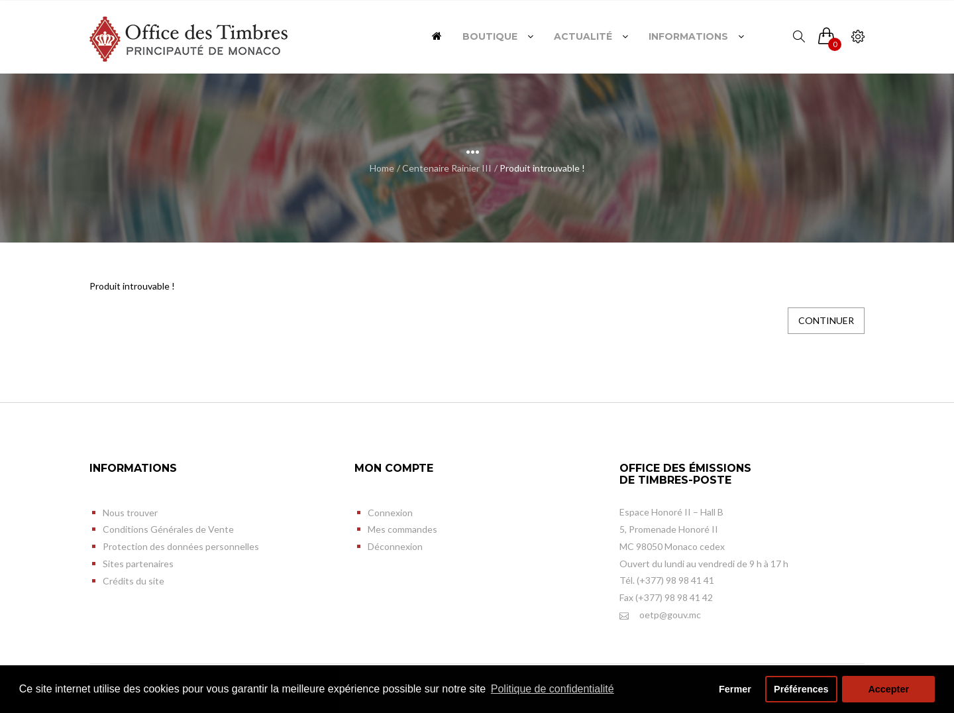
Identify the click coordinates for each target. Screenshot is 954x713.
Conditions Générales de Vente (168, 529)
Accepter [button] (888, 689)
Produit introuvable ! (542, 168)
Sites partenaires (138, 563)
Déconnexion (395, 546)
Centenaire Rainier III (447, 168)
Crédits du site (133, 580)
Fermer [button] (735, 689)
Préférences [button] (801, 689)
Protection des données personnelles (181, 546)
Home (382, 168)
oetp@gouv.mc (660, 615)
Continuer (826, 320)
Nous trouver (130, 512)
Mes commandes (402, 529)
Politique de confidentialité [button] (552, 688)
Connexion (390, 512)
